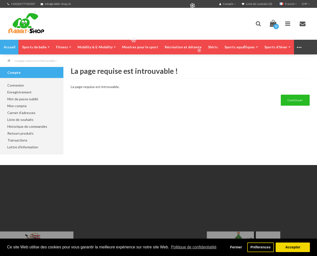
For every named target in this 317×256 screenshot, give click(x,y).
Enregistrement (19, 92)
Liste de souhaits (20, 119)
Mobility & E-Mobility (97, 47)
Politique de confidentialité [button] (193, 247)
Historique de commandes (27, 126)
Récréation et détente (183, 47)
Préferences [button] (260, 247)
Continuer (295, 100)
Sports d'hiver (277, 47)
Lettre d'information (22, 147)
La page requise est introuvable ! (36, 61)
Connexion (15, 85)
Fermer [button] (236, 247)
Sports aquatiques (241, 47)
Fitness (63, 47)
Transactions (17, 140)
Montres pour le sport (140, 47)
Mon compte (17, 106)
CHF (306, 4)
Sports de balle (35, 47)
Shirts (213, 47)
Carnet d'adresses (21, 113)
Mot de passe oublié (22, 99)
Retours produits (20, 133)
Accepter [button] (292, 247)
